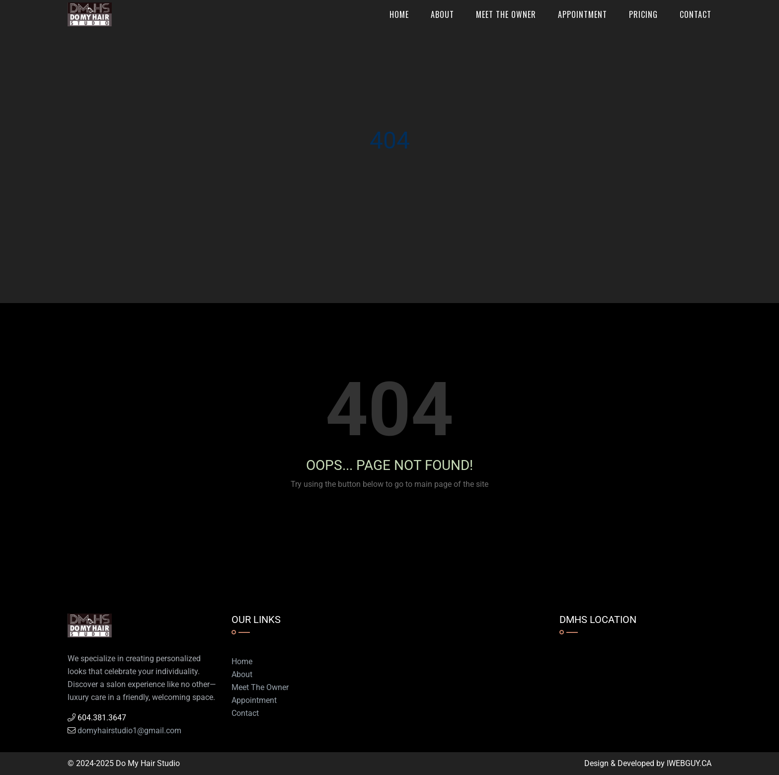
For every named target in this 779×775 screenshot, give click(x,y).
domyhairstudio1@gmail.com (129, 730)
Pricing (643, 14)
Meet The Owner (506, 14)
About (442, 14)
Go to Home (393, 520)
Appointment (582, 14)
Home (399, 14)
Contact (695, 14)
